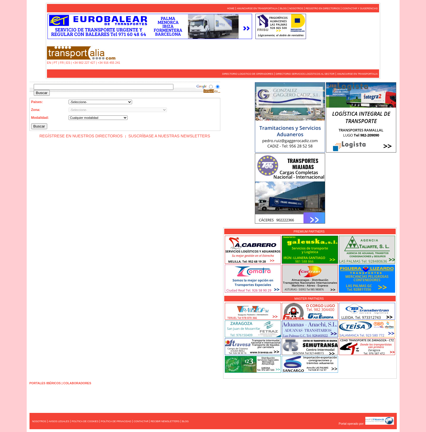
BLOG (283, 8)
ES (68, 62)
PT (55, 62)
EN (49, 62)
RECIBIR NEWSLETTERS (165, 421)
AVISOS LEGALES (59, 421)
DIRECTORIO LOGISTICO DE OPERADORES (247, 73)
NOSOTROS (296, 8)
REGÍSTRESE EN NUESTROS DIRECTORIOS (81, 136)
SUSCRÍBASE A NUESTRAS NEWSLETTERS (169, 136)
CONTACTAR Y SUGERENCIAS (360, 8)
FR (62, 62)
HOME (230, 8)
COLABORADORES (77, 383)
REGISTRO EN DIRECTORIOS (322, 8)
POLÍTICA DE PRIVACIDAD (116, 421)
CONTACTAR (141, 421)
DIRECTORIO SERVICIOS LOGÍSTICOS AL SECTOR (305, 73)
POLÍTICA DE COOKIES (85, 421)
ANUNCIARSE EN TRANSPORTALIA (257, 8)
